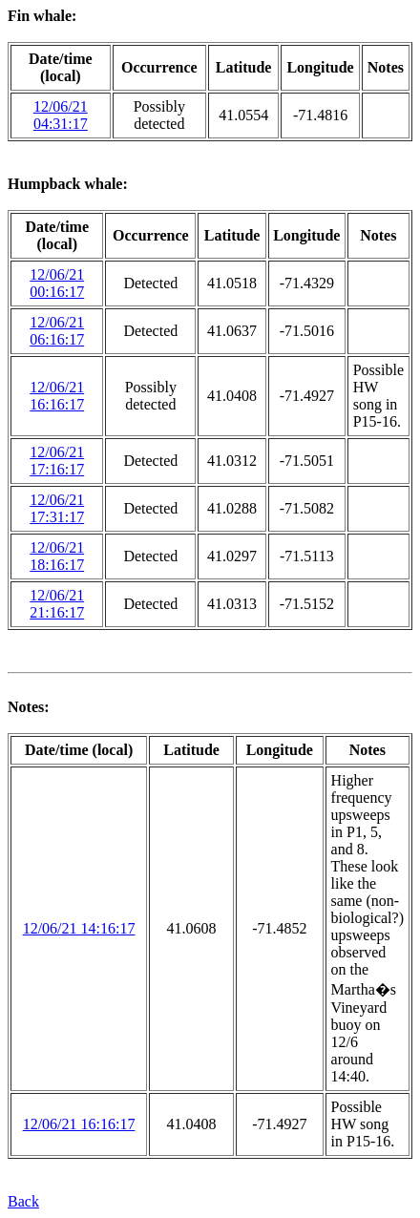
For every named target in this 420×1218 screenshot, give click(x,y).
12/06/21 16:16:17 (57, 395)
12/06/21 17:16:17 (57, 460)
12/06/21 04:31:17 (60, 115)
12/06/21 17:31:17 (57, 508)
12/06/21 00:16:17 (57, 283)
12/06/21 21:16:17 (57, 603)
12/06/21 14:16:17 (79, 928)
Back (23, 1201)
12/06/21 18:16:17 (57, 556)
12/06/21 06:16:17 (57, 330)
